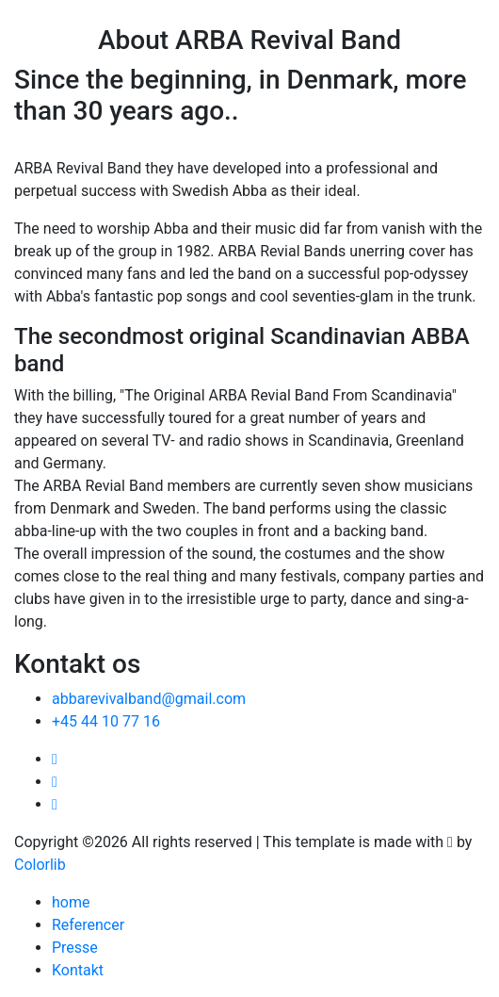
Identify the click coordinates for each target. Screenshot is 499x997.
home (70, 902)
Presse (75, 947)
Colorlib (40, 865)
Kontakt (78, 970)
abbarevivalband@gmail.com (149, 699)
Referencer (88, 925)
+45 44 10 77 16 (106, 721)
